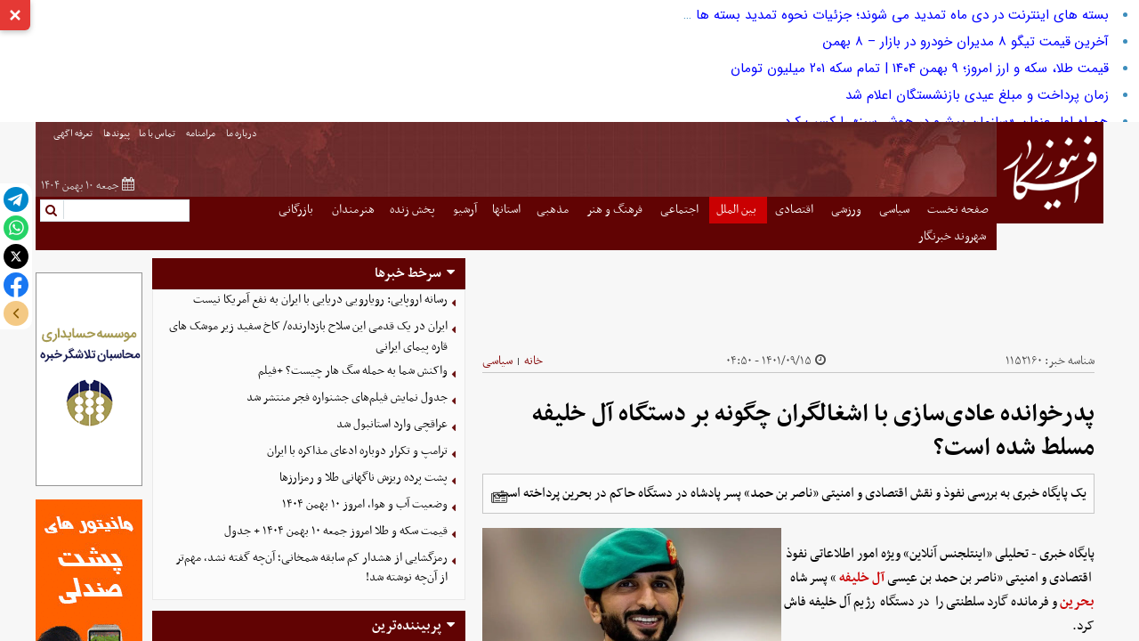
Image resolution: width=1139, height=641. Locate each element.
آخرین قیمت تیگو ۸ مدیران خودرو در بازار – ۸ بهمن (966, 42)
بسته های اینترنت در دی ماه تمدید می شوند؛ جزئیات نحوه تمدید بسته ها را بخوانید (873, 15)
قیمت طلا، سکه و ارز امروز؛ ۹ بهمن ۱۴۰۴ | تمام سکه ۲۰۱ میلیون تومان (920, 68)
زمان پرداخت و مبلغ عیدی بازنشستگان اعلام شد (977, 95)
